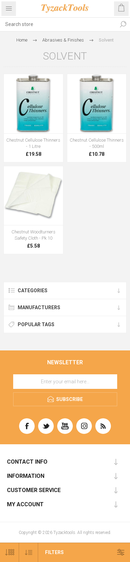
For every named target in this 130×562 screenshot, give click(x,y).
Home (21, 40)
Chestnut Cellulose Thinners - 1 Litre (33, 143)
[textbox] (58, 24)
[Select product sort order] (28, 552)
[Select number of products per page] (9, 552)
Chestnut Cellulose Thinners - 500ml (97, 143)
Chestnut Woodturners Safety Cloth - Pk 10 (33, 235)
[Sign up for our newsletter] (65, 381)
